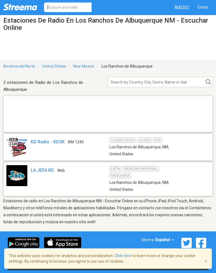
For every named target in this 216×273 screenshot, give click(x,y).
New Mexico (83, 66)
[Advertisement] (108, 125)
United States (54, 66)
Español (164, 240)
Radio (182, 7)
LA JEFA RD (42, 170)
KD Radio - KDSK (48, 141)
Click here (122, 255)
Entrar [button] (203, 7)
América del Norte (19, 66)
